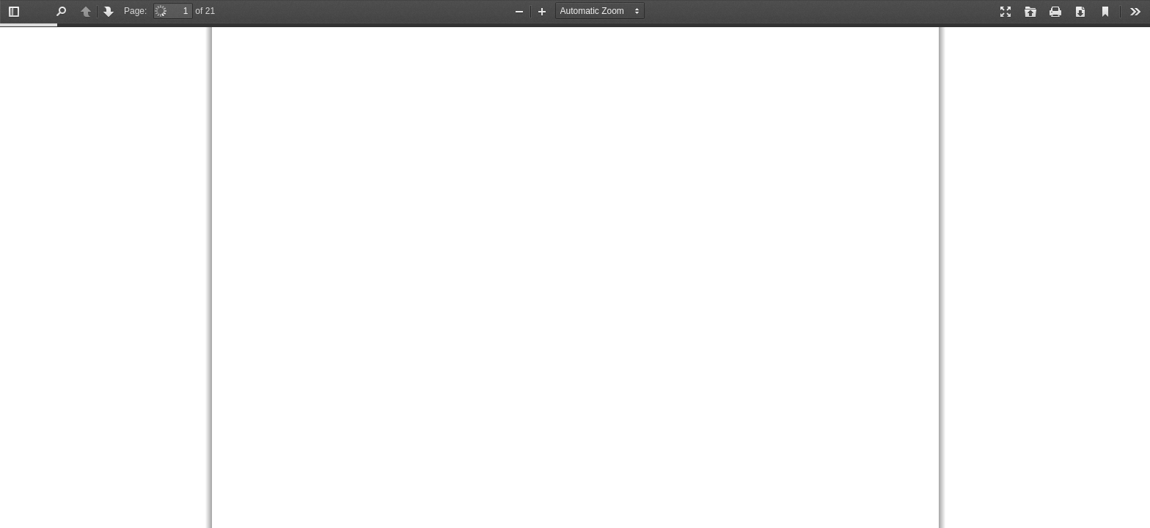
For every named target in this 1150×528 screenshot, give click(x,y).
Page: (135, 11)
